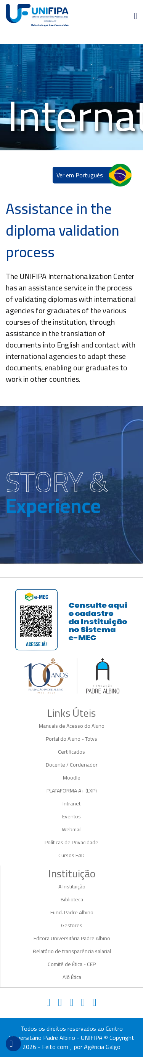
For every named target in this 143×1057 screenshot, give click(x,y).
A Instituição (71, 886)
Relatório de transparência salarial (72, 951)
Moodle (71, 778)
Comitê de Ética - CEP (72, 964)
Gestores (71, 925)
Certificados (71, 752)
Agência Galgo (102, 1046)
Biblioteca (72, 899)
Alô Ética (72, 977)
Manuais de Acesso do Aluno (71, 726)
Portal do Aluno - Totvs (71, 739)
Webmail (72, 829)
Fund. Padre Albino (71, 912)
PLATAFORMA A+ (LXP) (72, 791)
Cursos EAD (71, 855)
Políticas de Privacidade (71, 842)
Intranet (71, 803)
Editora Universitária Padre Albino (72, 938)
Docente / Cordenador (72, 765)
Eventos (71, 816)
